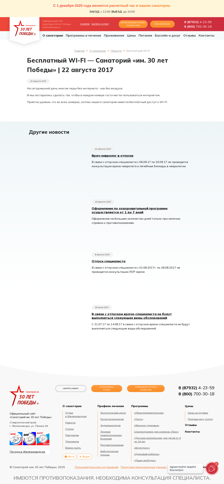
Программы (139, 406)
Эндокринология (110, 425)
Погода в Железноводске (27, 451)
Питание (145, 35)
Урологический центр (113, 412)
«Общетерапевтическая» (149, 412)
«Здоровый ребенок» (146, 454)
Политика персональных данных (144, 467)
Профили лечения (110, 406)
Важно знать (73, 447)
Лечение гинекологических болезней (111, 435)
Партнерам (72, 435)
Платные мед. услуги (200, 419)
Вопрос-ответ (100, 24)
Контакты (206, 35)
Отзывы (189, 35)
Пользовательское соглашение (96, 467)
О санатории (53, 35)
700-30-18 (198, 26)
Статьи (69, 428)
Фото (69, 456)
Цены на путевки (198, 412)
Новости (116, 50)
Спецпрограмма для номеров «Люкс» (156, 431)
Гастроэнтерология (112, 419)
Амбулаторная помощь (109, 453)
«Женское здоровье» (146, 425)
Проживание (114, 35)
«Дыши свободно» (145, 460)
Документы (72, 441)
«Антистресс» (142, 447)
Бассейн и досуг (168, 35)
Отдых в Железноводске (76, 414)
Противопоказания (112, 445)
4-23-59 (198, 22)
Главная (79, 50)
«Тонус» (138, 419)
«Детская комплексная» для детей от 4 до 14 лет (157, 439)
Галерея (85, 24)
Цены (131, 35)
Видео (84, 456)
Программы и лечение (83, 35)
